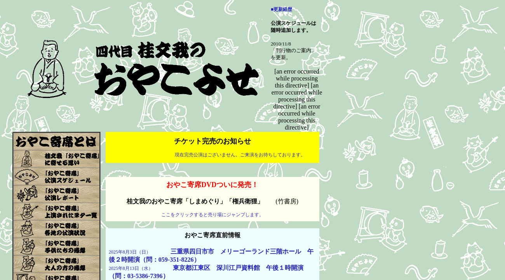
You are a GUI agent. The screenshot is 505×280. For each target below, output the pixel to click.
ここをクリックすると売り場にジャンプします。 (212, 214)
